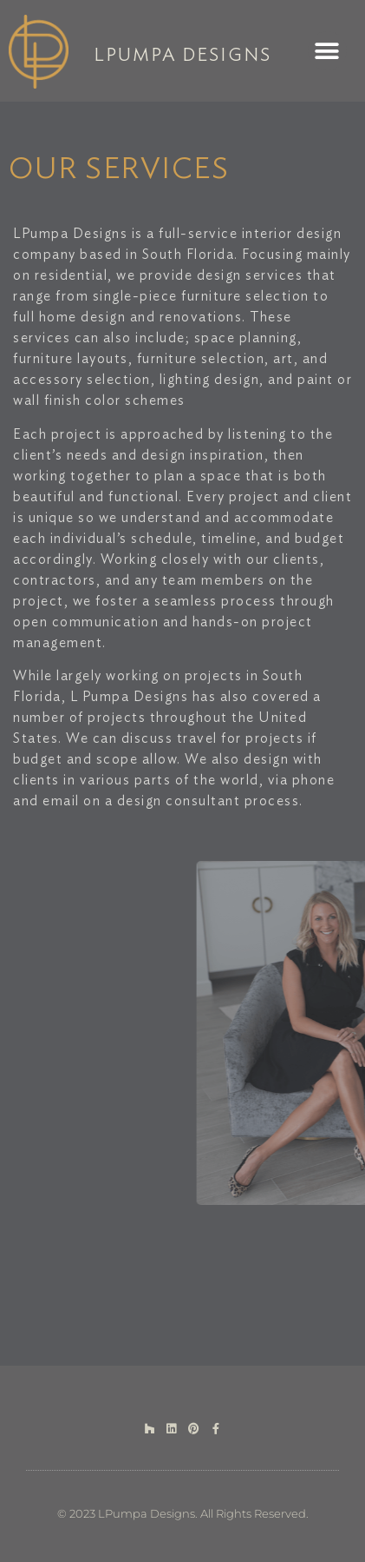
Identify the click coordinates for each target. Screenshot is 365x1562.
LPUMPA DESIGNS (182, 55)
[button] (327, 50)
